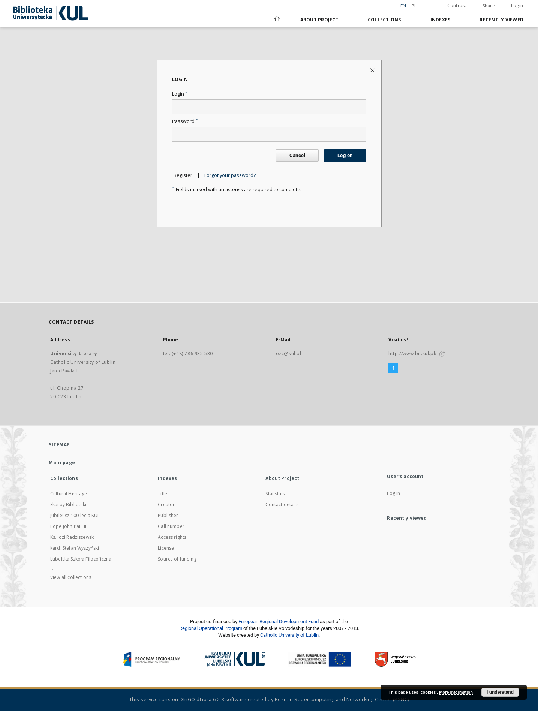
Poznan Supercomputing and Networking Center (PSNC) (342, 699)
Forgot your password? (230, 175)
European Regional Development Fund (278, 621)
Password (185, 121)
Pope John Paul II (68, 526)
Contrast (456, 5)
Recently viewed (501, 19)
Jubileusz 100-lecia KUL (75, 515)
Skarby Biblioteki (68, 504)
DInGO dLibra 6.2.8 (202, 699)
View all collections (70, 577)
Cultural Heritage (68, 493)
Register (183, 175)
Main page (62, 462)
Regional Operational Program (210, 628)
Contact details (281, 504)
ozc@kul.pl (288, 353)
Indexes (440, 19)
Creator (166, 504)
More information (456, 692)
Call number (171, 526)
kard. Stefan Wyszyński (74, 548)
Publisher (168, 515)
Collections (384, 19)
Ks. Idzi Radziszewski (72, 537)
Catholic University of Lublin (289, 635)
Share (489, 6)
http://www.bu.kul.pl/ (412, 353)
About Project (319, 19)
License (166, 548)
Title (162, 493)
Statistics (275, 493)
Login (517, 5)
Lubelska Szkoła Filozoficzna (80, 559)
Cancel (297, 155)
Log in (393, 493)
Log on (344, 155)
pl (414, 5)
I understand (500, 692)
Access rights (172, 537)
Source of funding (177, 559)
